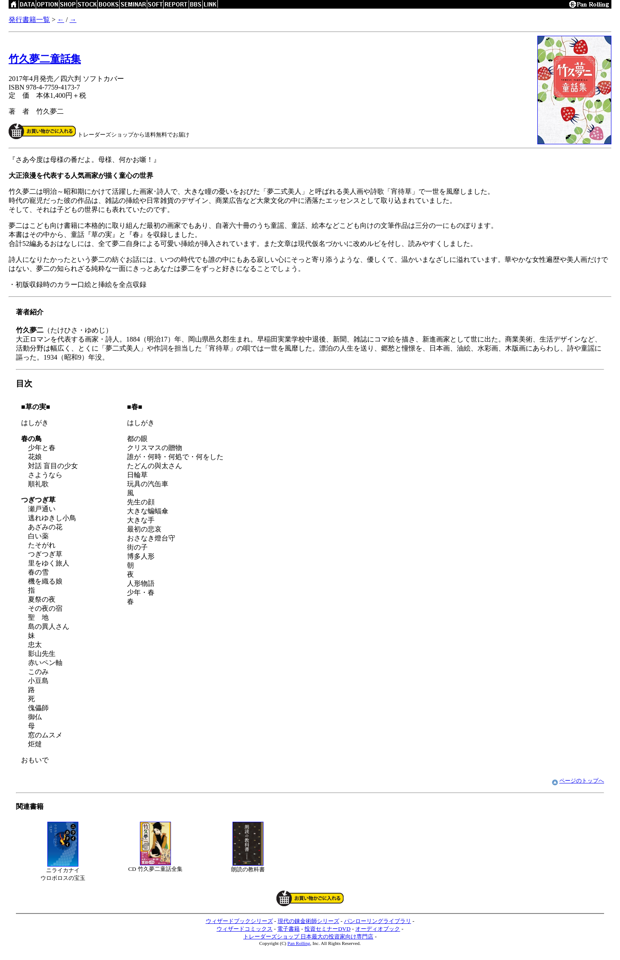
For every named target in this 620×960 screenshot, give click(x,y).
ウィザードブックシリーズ (239, 921)
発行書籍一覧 (29, 19)
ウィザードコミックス (245, 929)
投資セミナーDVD (327, 929)
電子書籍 (288, 929)
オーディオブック (377, 929)
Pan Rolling (299, 943)
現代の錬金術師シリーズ (308, 921)
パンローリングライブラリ (377, 921)
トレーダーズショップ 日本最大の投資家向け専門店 (308, 936)
